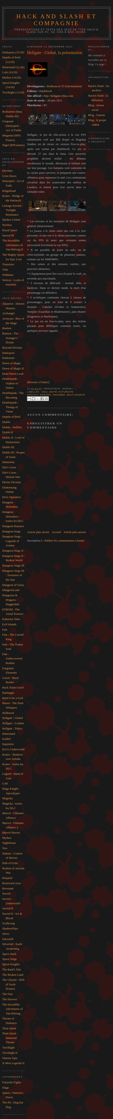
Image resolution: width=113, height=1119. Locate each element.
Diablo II (7, 432)
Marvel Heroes (11, 832)
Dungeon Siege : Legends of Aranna (12, 541)
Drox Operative (11, 497)
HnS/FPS (45, 394)
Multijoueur (76, 394)
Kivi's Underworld (13, 749)
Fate (4, 629)
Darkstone (8, 358)
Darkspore (8, 353)
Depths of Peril (11, 416)
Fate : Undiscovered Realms (12, 658)
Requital (7, 878)
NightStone (9, 843)
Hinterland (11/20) (13, 67)
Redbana (52, 86)
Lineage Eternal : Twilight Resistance (12, 210)
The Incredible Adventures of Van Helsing (12, 1009)
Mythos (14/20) (11, 77)
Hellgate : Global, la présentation (54, 52)
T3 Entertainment (71, 86)
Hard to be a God (12, 698)
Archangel (8, 313)
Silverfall (7, 939)
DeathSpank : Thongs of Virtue (10, 407)
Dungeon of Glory (13, 585)
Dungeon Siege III (13, 565)
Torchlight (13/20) (13, 92)
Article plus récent (38, 532)
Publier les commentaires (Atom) (64, 540)
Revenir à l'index (38, 382)
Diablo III (8, 447)
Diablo (6, 422)
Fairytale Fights (11, 1082)
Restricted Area (11, 883)
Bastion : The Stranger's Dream (10, 338)
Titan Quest (9, 1028)
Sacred (6, 893)
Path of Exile (10, 863)
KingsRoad (9, 190)
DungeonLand (10, 590)
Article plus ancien (74, 532)
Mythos (6, 838)
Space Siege (9, 959)
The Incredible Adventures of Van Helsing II (12, 245)
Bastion (6, 328)
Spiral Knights (10, 964)
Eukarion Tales (11, 619)
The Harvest (9, 999)
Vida (5, 269)
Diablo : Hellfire (12, 427)
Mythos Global (11, 219)
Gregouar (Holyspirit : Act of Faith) (11, 125)
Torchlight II (9, 1052)
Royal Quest (9, 230)
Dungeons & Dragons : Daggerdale (10, 599)
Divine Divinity (11, 482)
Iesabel (6, 738)
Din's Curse (9, 467)
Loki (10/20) (9, 72)
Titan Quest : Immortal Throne (10, 1038)
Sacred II (7, 908)
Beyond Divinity (12, 347)
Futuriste (66, 391)
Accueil (56, 532)
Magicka (7, 798)
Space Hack (9, 954)
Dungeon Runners (13, 526)
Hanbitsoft (45, 91)
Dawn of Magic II (13, 368)
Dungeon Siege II (12, 550)
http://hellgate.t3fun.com (58, 96)
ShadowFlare (10, 928)
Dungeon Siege (11, 531)
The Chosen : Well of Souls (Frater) (13, 984)
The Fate (7, 994)
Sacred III (8, 235)
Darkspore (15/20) (13, 52)
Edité (53, 391)
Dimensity (8, 462)
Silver (5, 933)
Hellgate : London (13, 723)
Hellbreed (8, 713)
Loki (5, 783)
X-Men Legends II (13, 1063)
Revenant (8, 888)
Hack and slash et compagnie (56, 20)
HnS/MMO (59, 394)
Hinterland (8, 733)
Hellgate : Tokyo (12, 728)
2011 (45, 391)
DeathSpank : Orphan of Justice (10, 383)
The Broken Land (12, 974)
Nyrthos (7, 225)
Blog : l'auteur (96, 115)
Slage (5, 1087)
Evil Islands (9, 624)
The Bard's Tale (11, 969)
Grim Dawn (9, 176)
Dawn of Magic (11, 363)
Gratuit (32, 394)
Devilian (7, 170)
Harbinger (8, 692)
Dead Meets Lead (12, 373)
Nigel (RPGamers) (13, 145)
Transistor (8, 264)
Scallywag (8, 923)
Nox (4, 848)
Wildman (7, 274)
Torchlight (8, 1047)
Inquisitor (8, 744)
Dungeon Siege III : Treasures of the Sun (13, 575)
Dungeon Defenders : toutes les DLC (13, 516)
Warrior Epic (10, 1058)
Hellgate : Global (12, 718)
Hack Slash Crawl (13, 687)
